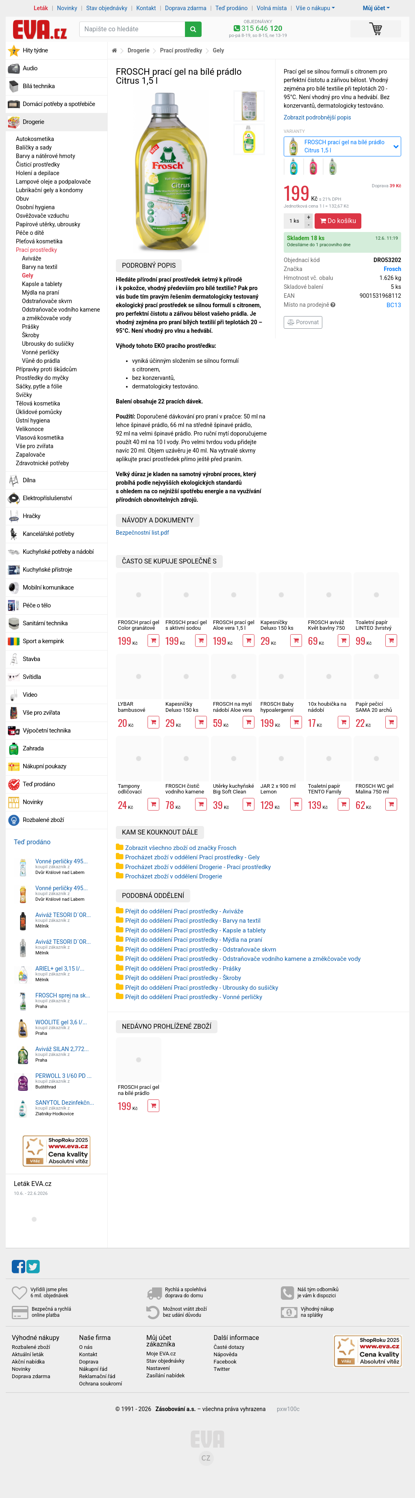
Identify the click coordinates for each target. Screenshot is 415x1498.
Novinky (67, 8)
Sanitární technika (45, 623)
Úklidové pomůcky (39, 412)
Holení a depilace (37, 173)
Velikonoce (29, 429)
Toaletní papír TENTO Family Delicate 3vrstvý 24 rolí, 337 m (326, 794)
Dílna (29, 480)
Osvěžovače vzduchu (42, 215)
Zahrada (33, 748)
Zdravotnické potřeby (42, 463)
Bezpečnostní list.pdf (142, 532)
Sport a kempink (43, 641)
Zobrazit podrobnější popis (317, 117)
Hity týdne (35, 50)
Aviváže (31, 258)
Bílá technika (39, 86)
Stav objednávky (106, 8)
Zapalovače (30, 454)
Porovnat (303, 322)
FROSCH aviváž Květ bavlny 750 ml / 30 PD (326, 628)
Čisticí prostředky (38, 164)
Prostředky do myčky (42, 378)
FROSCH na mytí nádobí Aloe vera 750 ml (232, 710)
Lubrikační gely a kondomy (49, 190)
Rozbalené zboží (43, 820)
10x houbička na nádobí (327, 707)
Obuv (22, 198)
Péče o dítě (30, 233)
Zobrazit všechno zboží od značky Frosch (181, 848)
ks (294, 221)
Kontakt (146, 8)
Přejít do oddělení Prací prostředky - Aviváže (184, 911)
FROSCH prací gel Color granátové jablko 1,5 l (138, 628)
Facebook (225, 1362)
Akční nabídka (28, 1362)
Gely (27, 275)
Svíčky (24, 395)
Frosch (392, 269)
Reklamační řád (97, 1376)
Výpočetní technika (47, 730)
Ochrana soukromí (100, 1384)
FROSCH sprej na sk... (62, 995)
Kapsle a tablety (42, 284)
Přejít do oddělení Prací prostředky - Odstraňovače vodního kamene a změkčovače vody (243, 959)
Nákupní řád (93, 1369)
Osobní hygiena (35, 207)
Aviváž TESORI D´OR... (63, 915)
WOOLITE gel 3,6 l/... (61, 1022)
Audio (30, 68)
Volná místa (272, 8)
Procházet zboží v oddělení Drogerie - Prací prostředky (198, 867)
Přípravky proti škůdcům (46, 369)
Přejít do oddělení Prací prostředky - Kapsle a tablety (195, 930)
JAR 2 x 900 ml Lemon (278, 789)
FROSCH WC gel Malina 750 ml (374, 789)
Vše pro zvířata (34, 446)
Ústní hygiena (33, 420)
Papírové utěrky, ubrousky (48, 224)
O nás (86, 1347)
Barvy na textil (39, 267)
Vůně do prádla (41, 361)
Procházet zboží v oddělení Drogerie (173, 876)
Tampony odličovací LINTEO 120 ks (135, 792)
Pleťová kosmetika (39, 241)
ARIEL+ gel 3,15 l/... (60, 968)
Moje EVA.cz (161, 1354)
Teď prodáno (231, 8)
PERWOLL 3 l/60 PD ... (63, 1076)
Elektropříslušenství (47, 498)
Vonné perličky (40, 352)
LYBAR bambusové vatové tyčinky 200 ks (134, 712)
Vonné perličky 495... (61, 861)
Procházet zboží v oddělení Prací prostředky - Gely (192, 857)
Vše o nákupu (313, 8)
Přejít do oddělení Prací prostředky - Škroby (183, 978)
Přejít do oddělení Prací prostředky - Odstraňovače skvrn (200, 949)
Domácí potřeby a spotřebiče (59, 104)
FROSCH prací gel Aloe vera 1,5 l (233, 625)
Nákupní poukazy (44, 766)
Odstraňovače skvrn (47, 301)
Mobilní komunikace (48, 587)
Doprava (386, 186)
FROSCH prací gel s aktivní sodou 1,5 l (186, 628)
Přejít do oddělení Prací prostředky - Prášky (183, 968)
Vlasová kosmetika (40, 437)
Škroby (30, 335)
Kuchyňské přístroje (47, 569)
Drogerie (33, 122)
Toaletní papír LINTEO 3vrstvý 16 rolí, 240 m (373, 628)
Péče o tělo (37, 605)
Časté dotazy (229, 1347)
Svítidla (32, 677)
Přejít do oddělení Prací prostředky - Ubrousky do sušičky (201, 987)
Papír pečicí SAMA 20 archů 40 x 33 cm (374, 710)
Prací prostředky (36, 250)
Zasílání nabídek (165, 1376)
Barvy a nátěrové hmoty (45, 156)
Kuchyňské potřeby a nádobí (58, 551)
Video (30, 694)
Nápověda (225, 1354)
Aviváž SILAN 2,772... (62, 1049)
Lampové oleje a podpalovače (53, 181)
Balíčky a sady (34, 147)
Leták (41, 8)
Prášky (30, 326)
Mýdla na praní (40, 292)
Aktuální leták (27, 1354)
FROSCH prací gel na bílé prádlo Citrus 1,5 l (138, 1093)
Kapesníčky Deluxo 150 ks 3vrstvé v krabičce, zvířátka (185, 712)
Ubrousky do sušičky (48, 343)
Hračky (31, 516)
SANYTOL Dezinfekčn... (64, 1102)
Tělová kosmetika (38, 403)
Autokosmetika (35, 139)
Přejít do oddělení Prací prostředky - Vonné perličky (193, 997)
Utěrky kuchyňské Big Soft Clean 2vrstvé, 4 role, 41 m (233, 794)
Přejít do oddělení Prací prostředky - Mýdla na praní (193, 939)
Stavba (31, 659)
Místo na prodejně (342, 305)
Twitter (222, 1369)
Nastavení (158, 1368)
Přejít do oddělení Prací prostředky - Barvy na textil (193, 920)
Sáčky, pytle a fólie (39, 386)
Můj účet (374, 8)
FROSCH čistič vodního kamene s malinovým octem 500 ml (184, 794)
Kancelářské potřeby (48, 534)
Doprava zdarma (185, 8)
